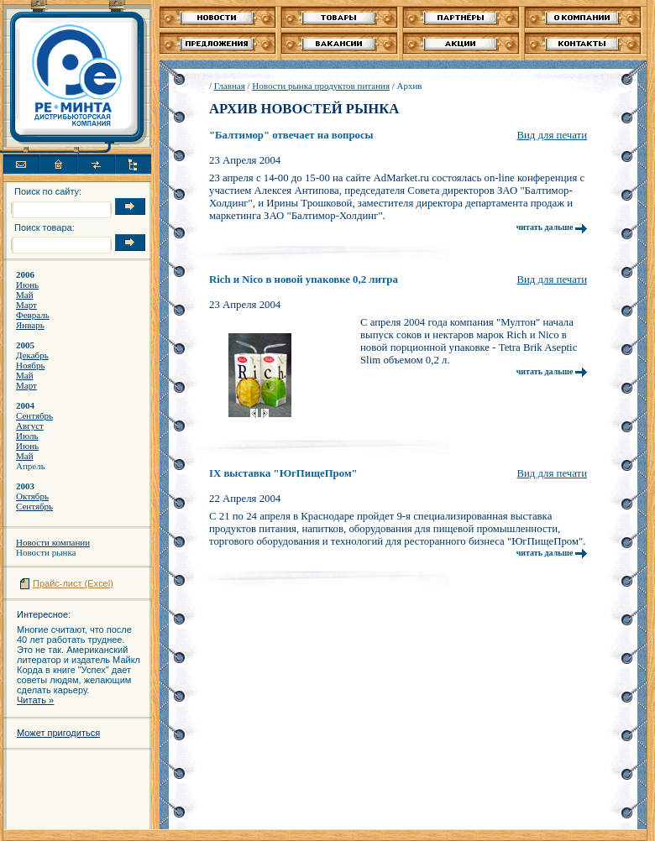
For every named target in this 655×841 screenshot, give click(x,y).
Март (26, 305)
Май (25, 295)
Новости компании (53, 542)
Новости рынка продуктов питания (321, 86)
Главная (229, 86)
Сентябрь (34, 415)
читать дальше (551, 227)
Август (30, 425)
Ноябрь (30, 365)
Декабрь (32, 355)
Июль (27, 436)
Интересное (42, 614)
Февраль (33, 315)
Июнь (27, 284)
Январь (30, 325)
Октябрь (32, 496)
